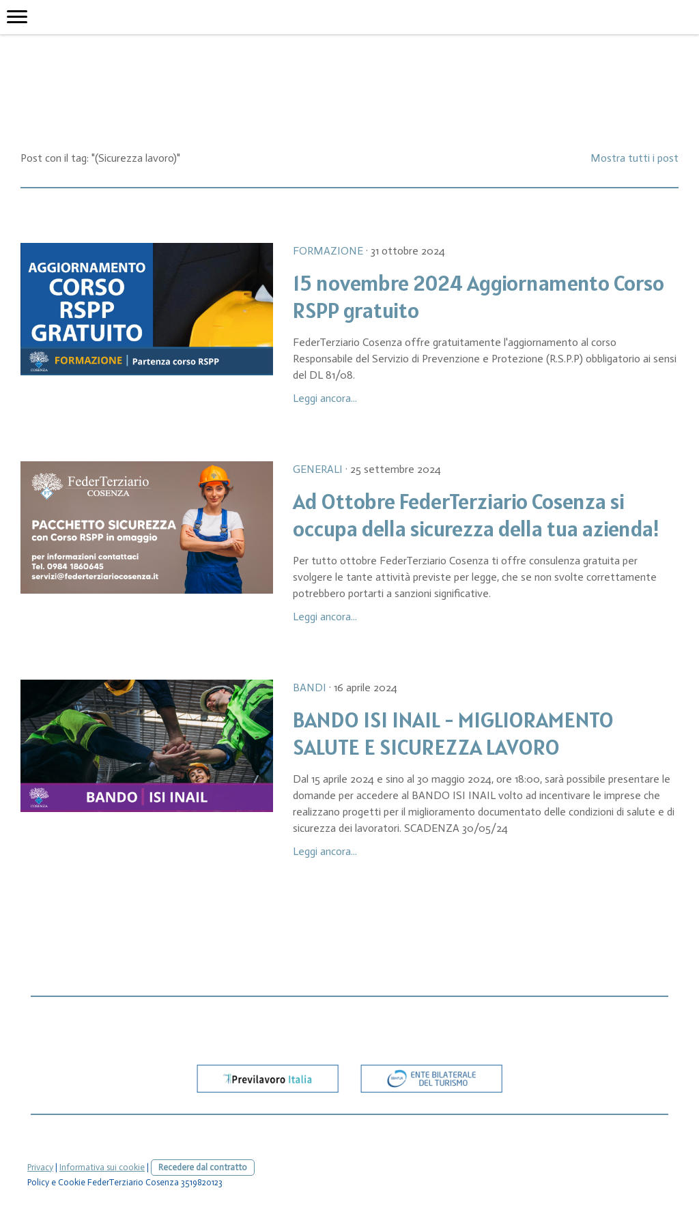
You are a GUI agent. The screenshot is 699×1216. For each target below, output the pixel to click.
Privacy (40, 1167)
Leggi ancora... (325, 398)
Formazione (328, 250)
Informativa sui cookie (102, 1167)
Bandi (309, 687)
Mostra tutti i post (634, 157)
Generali (318, 469)
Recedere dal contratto (202, 1167)
